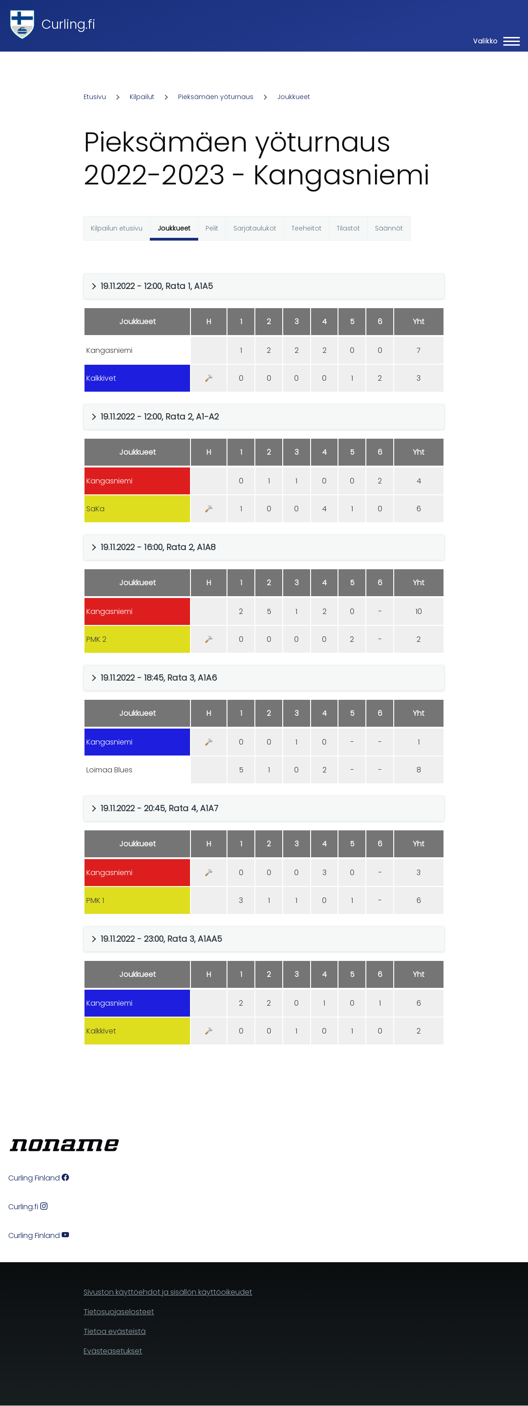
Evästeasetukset (113, 1351)
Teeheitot (306, 228)
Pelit (212, 228)
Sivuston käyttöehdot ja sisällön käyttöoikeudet (168, 1292)
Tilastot (348, 228)
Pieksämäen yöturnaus (215, 96)
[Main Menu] (494, 41)
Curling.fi (68, 24)
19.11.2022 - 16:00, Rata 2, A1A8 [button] (158, 547)
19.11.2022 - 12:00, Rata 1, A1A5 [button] (156, 286)
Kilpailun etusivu (117, 228)
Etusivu (95, 96)
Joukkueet (293, 96)
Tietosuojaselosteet (119, 1311)
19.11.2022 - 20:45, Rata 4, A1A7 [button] (159, 808)
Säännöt (389, 228)
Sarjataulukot (254, 228)
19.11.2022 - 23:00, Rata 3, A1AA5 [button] (161, 938)
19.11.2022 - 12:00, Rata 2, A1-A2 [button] (159, 416)
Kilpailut (142, 96)
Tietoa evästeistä (115, 1331)
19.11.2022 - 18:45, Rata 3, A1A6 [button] (158, 677)
